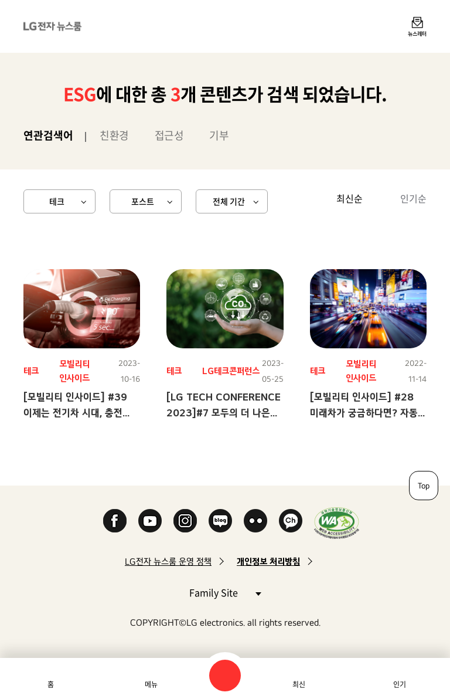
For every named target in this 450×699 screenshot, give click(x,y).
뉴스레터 (417, 33)
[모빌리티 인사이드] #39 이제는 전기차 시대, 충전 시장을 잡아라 (75, 413)
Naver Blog (220, 520)
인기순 (413, 198)
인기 (399, 684)
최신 (298, 684)
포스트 (142, 201)
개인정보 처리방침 (268, 561)
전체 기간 (229, 201)
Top (423, 485)
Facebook (115, 520)
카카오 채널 (290, 520)
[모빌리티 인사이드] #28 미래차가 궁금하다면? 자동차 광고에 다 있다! (368, 413)
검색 (225, 675)
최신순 (349, 198)
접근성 (169, 135)
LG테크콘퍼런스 (231, 370)
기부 (219, 135)
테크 (56, 201)
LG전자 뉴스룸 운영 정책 (168, 561)
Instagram (185, 520)
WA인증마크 (336, 523)
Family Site (225, 592)
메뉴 (151, 684)
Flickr (255, 520)
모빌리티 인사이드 (74, 371)
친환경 (114, 135)
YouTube (150, 520)
